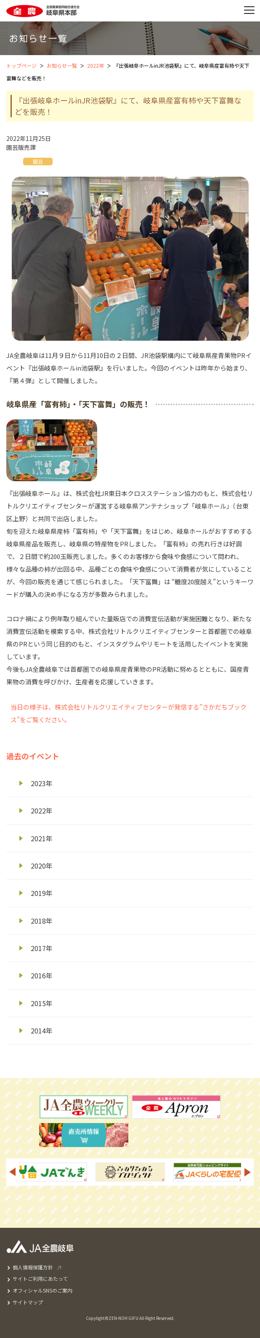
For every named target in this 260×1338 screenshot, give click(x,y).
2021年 (42, 838)
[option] (130, 1172)
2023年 (42, 783)
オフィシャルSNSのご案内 (42, 1290)
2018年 (42, 921)
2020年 (42, 866)
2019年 (42, 893)
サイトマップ (28, 1302)
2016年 (42, 975)
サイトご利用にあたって (40, 1278)
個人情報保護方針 (33, 1267)
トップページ (21, 65)
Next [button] (248, 1172)
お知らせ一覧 (62, 65)
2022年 (95, 65)
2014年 (42, 1030)
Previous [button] (12, 1172)
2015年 (42, 1003)
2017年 (42, 948)
